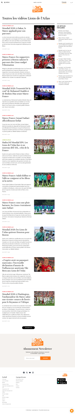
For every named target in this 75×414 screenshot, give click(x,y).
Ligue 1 (3, 400)
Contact (17, 385)
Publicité (17, 382)
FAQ (17, 384)
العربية (71, 2)
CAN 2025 (4, 379)
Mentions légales (19, 380)
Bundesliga (4, 402)
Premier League (5, 397)
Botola (3, 382)
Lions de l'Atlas (6, 139)
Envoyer (45, 358)
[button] (72, 411)
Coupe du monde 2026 (8, 25)
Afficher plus (28, 327)
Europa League (5, 393)
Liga (3, 395)
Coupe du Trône (5, 384)
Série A (3, 399)
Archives (17, 387)
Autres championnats (6, 404)
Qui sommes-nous (19, 379)
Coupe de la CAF (5, 389)
